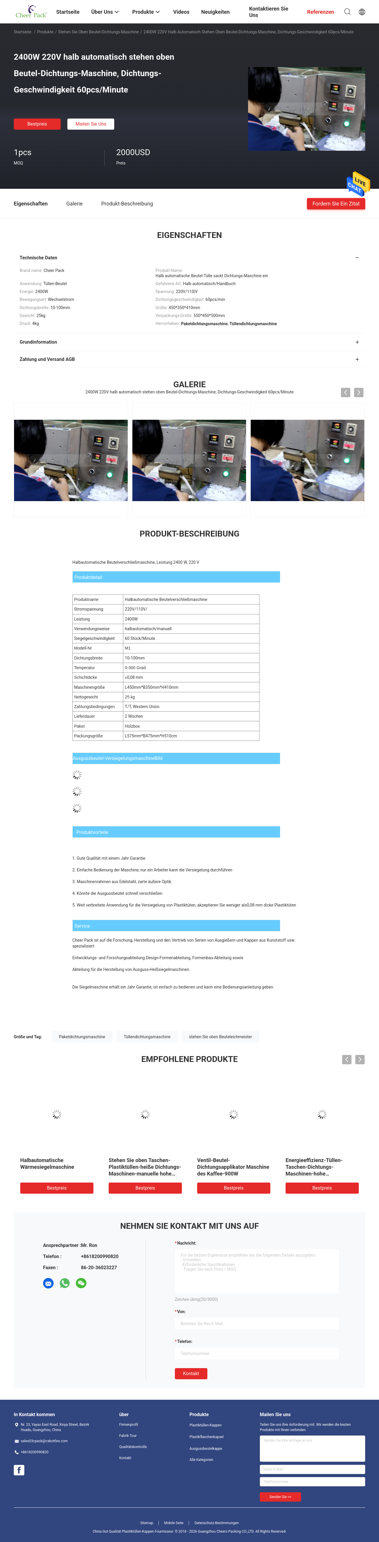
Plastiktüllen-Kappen (205, 1425)
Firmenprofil (128, 1425)
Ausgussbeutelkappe (206, 1449)
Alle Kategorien (201, 1460)
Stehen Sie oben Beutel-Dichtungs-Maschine (98, 32)
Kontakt (191, 1373)
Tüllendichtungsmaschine (147, 1036)
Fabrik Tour (128, 1436)
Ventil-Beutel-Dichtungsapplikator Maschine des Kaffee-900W (233, 1167)
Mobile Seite (174, 1523)
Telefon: (184, 1341)
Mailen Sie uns (91, 124)
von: (181, 1311)
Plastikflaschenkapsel (206, 1437)
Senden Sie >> (280, 1497)
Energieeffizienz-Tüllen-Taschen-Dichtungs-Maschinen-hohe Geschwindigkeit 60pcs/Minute (314, 1173)
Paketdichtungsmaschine (82, 1036)
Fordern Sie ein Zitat (336, 203)
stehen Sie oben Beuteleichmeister (220, 1036)
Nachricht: (186, 1243)
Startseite (22, 32)
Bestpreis (37, 124)
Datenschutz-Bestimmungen (216, 1523)
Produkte (45, 32)
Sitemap (146, 1523)
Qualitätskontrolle (133, 1447)
